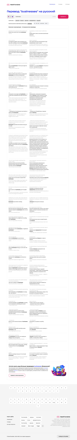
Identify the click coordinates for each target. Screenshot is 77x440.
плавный (23, 426)
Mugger (38, 426)
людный (38, 20)
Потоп (28, 420)
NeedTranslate (13, 4)
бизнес (22, 20)
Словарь (9, 421)
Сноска (23, 420)
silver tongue (31, 426)
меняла (31, 423)
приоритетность (37, 420)
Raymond (38, 423)
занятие (27, 20)
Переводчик (9, 419)
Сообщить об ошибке (63, 436)
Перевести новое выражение (17, 375)
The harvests (24, 417)
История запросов (11, 424)
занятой (17, 20)
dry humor (38, 417)
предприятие (32, 20)
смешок (32, 417)
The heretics (24, 423)
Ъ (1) (54, 402)
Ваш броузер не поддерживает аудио (42, 23)
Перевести (63, 16)
